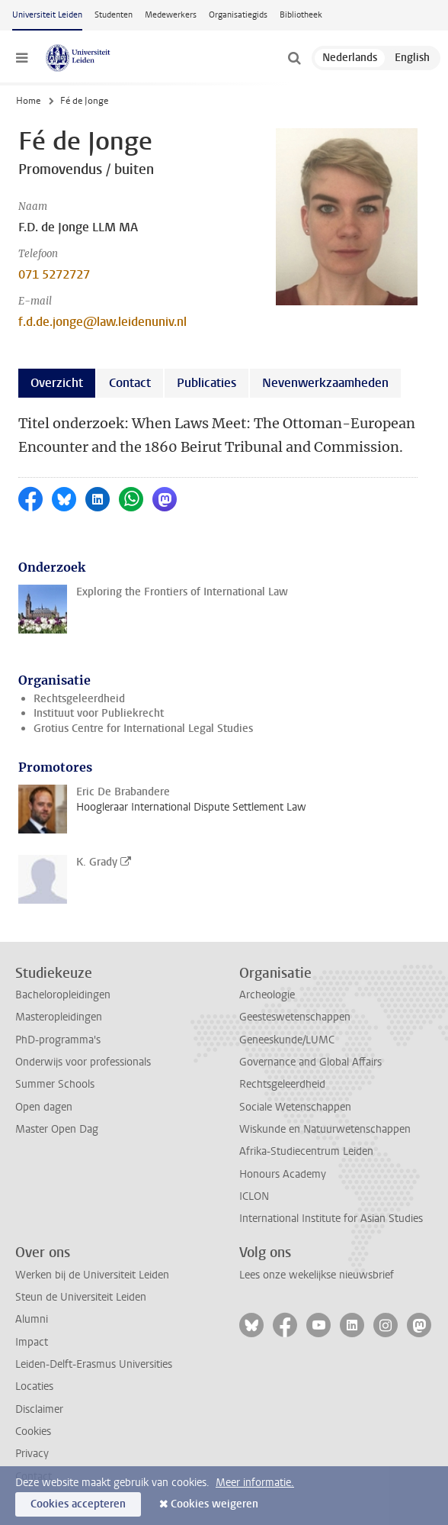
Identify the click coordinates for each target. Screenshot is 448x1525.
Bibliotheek (301, 15)
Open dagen (43, 1107)
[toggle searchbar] (294, 58)
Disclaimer (39, 1409)
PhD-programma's (58, 1040)
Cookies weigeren (214, 1504)
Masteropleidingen (58, 1017)
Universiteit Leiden (47, 15)
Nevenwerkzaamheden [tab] (325, 383)
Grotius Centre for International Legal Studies (143, 728)
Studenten (113, 15)
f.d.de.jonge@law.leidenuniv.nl (102, 322)
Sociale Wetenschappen (295, 1107)
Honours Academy (282, 1174)
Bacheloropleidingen (62, 995)
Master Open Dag (56, 1129)
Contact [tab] (130, 383)
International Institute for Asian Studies (331, 1218)
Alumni (31, 1319)
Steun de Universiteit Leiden (80, 1297)
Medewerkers (171, 15)
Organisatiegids (238, 15)
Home (28, 101)
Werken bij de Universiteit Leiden (92, 1275)
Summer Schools (54, 1084)
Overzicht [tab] (56, 383)
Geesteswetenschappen (294, 1017)
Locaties (34, 1386)
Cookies (33, 1431)
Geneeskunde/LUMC (286, 1040)
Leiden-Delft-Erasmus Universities (93, 1364)
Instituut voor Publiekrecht (99, 713)
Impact (31, 1342)
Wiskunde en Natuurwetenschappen (325, 1129)
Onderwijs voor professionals (83, 1062)
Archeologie (267, 995)
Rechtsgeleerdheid (79, 699)
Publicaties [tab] (206, 383)
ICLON (254, 1196)
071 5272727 (54, 274)
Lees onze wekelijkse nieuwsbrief (316, 1275)
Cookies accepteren (78, 1504)
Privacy (32, 1453)
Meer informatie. (255, 1482)
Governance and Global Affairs (310, 1062)
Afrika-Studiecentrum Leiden (306, 1151)
